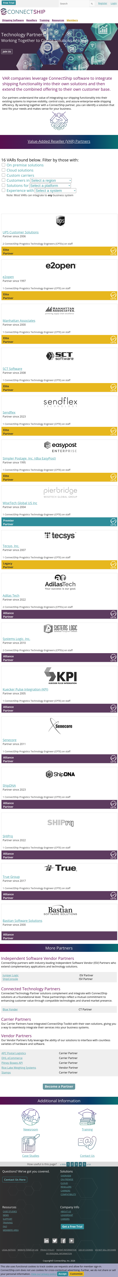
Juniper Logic (11, 975)
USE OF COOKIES (86, 1250)
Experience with (20, 190)
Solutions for (17, 185)
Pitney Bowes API (12, 1063)
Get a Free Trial (72, 1226)
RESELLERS (66, 1186)
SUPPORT (7, 1218)
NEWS (6, 1215)
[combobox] (74, 3)
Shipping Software (13, 20)
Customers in (18, 180)
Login (114, 3)
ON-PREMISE (67, 1179)
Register (102, 3)
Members (72, 20)
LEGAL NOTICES (9, 1250)
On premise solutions (25, 165)
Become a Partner (59, 1086)
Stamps (6, 1072)
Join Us (7, 51)
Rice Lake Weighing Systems (18, 1067)
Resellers (31, 20)
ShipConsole (10, 979)
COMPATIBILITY (68, 1194)
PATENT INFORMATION (66, 1250)
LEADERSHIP (67, 1215)
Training (44, 20)
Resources (58, 20)
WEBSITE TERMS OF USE (28, 1250)
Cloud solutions (19, 170)
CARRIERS (65, 1190)
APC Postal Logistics (13, 1053)
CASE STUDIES (10, 1211)
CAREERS (65, 1218)
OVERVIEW (66, 1175)
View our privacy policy (43, 1274)
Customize (76, 1274)
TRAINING (8, 1222)
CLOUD (64, 1183)
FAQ (5, 1226)
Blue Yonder (10, 1009)
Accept (63, 1274)
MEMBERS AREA (11, 1230)
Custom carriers (20, 175)
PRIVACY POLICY (47, 1250)
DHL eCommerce (11, 1058)
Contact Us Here (15, 1179)
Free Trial (8, 2)
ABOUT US (66, 1211)
